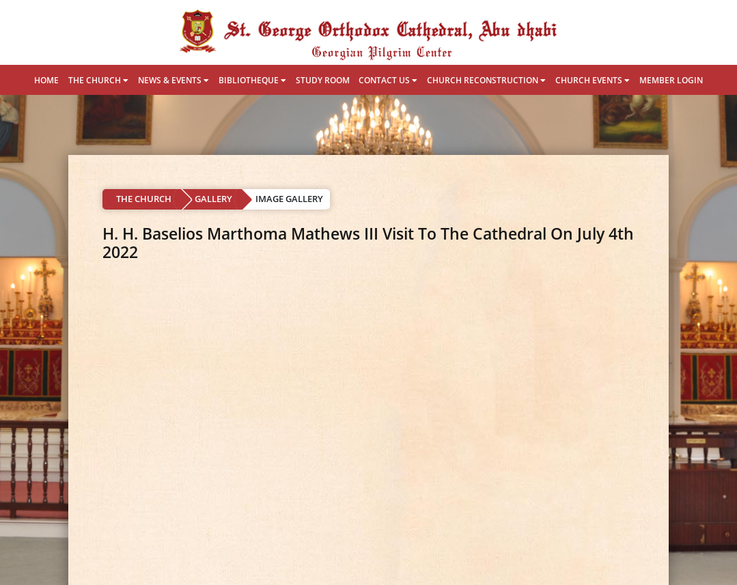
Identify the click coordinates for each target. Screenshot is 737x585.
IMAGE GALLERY (289, 198)
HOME (46, 80)
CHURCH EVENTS (592, 80)
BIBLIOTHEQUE (252, 80)
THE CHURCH (98, 80)
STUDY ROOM (323, 80)
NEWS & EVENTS (173, 80)
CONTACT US (388, 80)
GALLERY (213, 198)
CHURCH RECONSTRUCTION (486, 80)
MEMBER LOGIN (671, 80)
